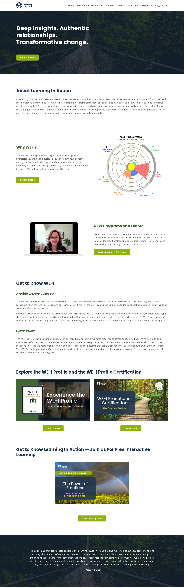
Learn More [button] (53, 428)
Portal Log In (141, 5)
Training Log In (159, 5)
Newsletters (97, 5)
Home (71, 5)
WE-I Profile (83, 5)
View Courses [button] (27, 57)
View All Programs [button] (92, 519)
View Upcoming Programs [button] (112, 252)
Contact (110, 5)
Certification (125, 5)
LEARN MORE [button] (27, 180)
